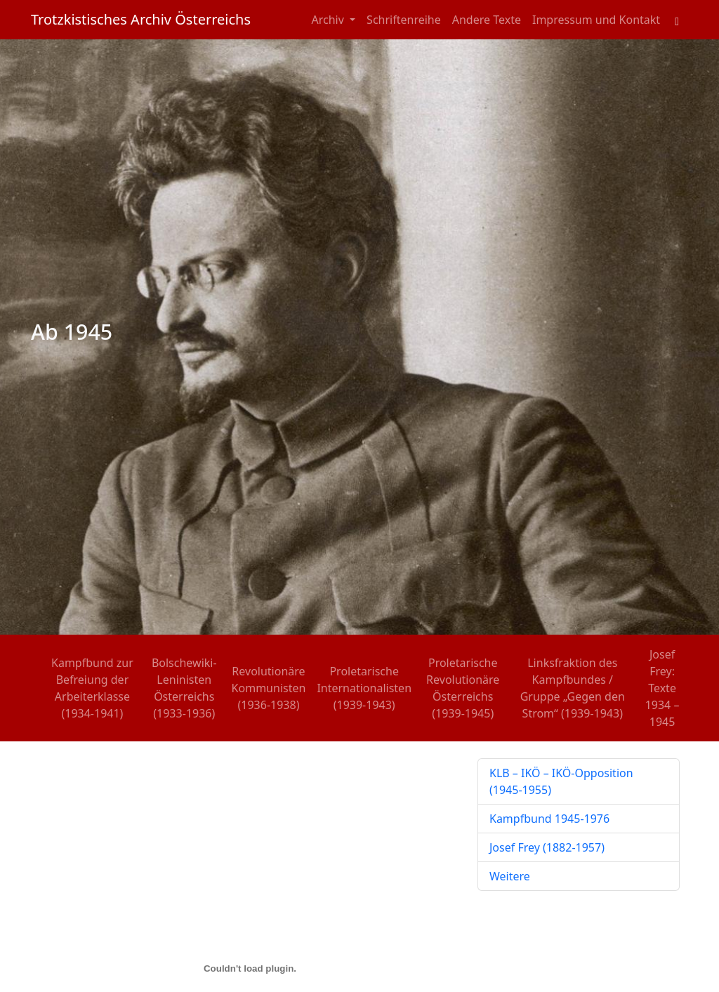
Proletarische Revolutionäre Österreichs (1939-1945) (462, 688)
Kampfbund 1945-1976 (549, 818)
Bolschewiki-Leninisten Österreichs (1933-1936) (184, 688)
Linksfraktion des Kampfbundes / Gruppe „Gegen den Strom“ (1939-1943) (572, 688)
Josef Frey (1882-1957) (547, 847)
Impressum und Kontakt (596, 19)
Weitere (509, 876)
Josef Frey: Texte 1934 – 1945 (662, 688)
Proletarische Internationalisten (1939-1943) (364, 688)
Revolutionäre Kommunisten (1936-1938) (269, 688)
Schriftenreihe (404, 19)
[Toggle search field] (677, 19)
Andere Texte (486, 19)
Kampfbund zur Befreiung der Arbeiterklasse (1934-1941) (92, 688)
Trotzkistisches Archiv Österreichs (141, 19)
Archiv (330, 19)
